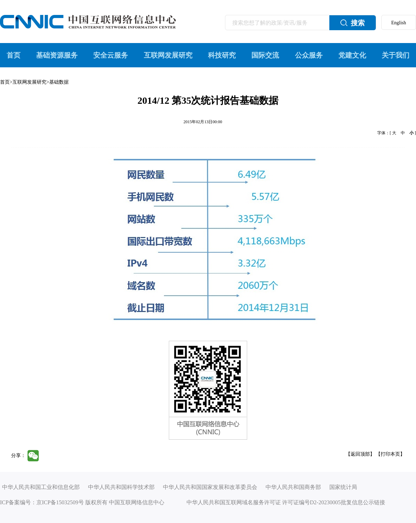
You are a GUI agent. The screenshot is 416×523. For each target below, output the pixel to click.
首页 (13, 55)
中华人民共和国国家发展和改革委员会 (210, 487)
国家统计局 (343, 487)
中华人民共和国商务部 (293, 487)
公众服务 (309, 55)
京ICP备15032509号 (60, 502)
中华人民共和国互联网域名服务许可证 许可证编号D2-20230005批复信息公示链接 (286, 502)
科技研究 (222, 55)
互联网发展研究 (168, 55)
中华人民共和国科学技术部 (121, 487)
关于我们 (395, 55)
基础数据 (59, 82)
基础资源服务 (57, 55)
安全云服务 (110, 55)
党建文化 (352, 55)
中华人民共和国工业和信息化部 (41, 487)
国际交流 (265, 55)
